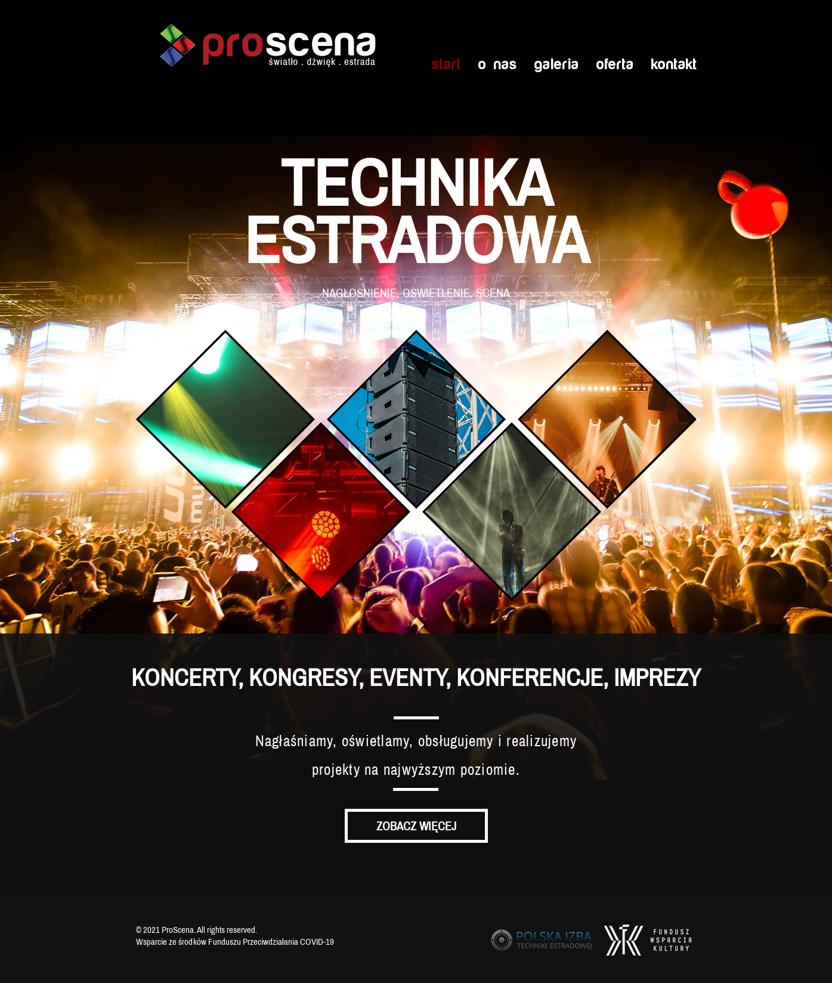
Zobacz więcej (416, 826)
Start (445, 65)
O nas (497, 65)
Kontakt (674, 65)
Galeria (556, 65)
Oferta (614, 65)
